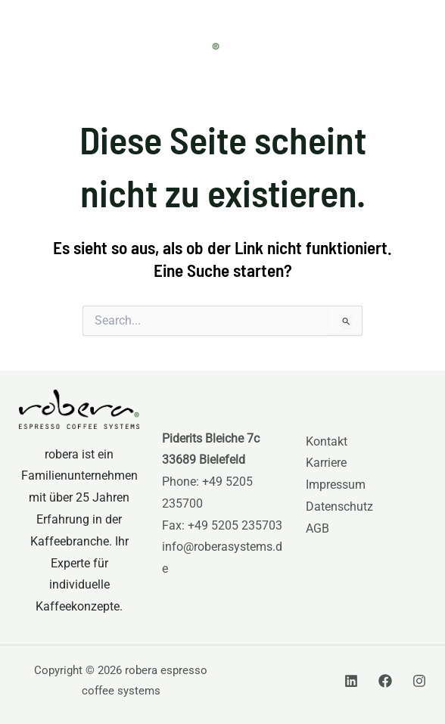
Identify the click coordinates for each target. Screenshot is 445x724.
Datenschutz (339, 507)
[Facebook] (385, 681)
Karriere (326, 463)
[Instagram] (419, 681)
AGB (317, 529)
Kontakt (326, 442)
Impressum (336, 485)
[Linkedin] (351, 681)
